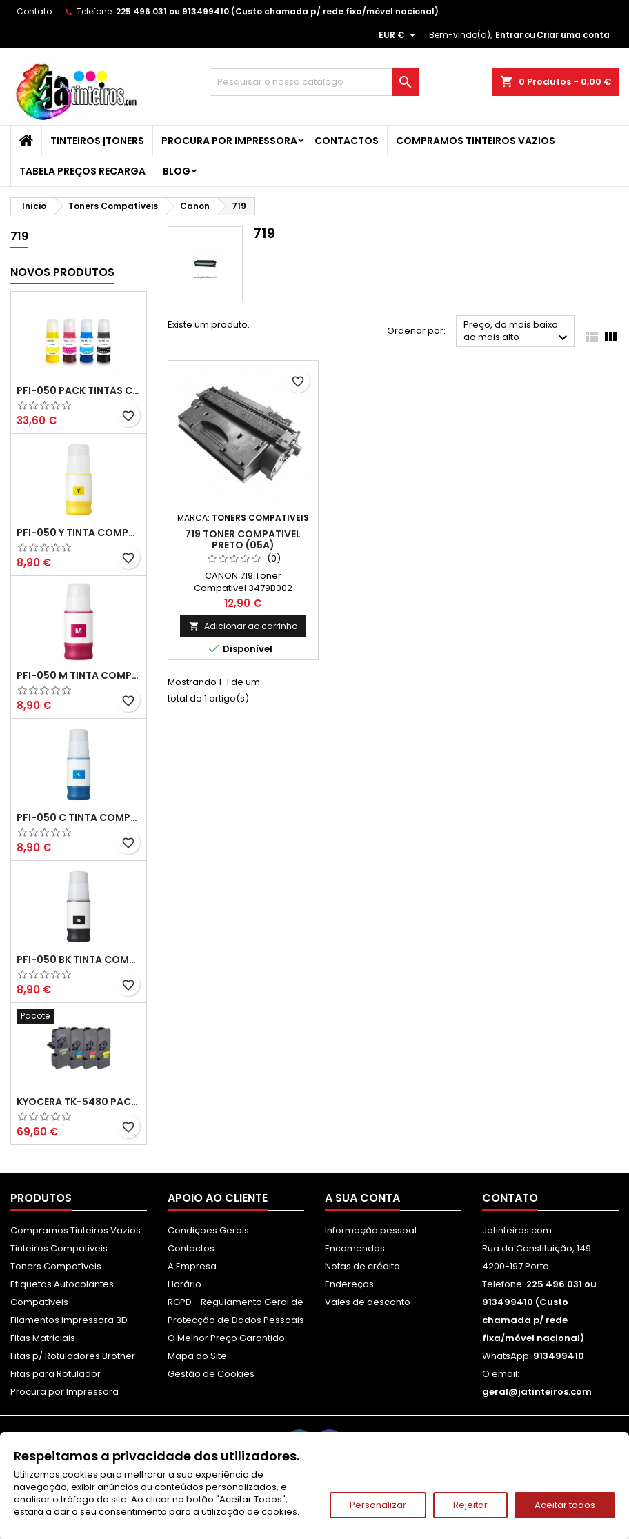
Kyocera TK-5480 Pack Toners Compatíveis (79, 1101)
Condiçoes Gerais (208, 1230)
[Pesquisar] (314, 82)
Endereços (349, 1284)
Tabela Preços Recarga (82, 171)
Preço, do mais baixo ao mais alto (517, 332)
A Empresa (192, 1266)
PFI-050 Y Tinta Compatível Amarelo (79, 532)
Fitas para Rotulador (55, 1373)
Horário (184, 1284)
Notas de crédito (362, 1266)
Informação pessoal (371, 1230)
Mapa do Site (197, 1355)
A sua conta (362, 1198)
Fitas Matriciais (42, 1337)
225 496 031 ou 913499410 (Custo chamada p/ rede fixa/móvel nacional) (277, 11)
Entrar (509, 35)
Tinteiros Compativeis (59, 1248)
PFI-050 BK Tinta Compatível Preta (79, 959)
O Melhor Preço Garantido (226, 1337)
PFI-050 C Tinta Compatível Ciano (79, 817)
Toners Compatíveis (55, 1266)
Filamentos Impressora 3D (69, 1320)
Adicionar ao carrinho (243, 626)
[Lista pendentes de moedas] (399, 35)
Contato (34, 11)
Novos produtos (62, 272)
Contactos (346, 141)
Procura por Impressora (229, 141)
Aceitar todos (565, 1504)
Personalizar (378, 1504)
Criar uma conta (573, 35)
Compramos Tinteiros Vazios (475, 141)
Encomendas (355, 1248)
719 (19, 236)
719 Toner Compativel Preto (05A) (243, 539)
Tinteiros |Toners (97, 141)
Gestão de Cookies (211, 1373)
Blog (176, 171)
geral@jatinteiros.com (537, 1391)
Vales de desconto (367, 1302)
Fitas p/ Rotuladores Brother (72, 1355)
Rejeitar (470, 1504)
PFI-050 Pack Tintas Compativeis (79, 390)
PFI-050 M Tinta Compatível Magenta (79, 675)
